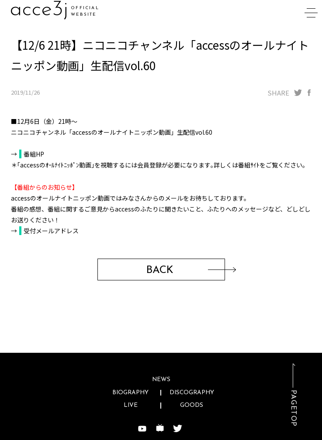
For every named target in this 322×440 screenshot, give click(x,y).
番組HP (34, 154)
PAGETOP (293, 408)
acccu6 (41, 10)
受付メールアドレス (51, 230)
